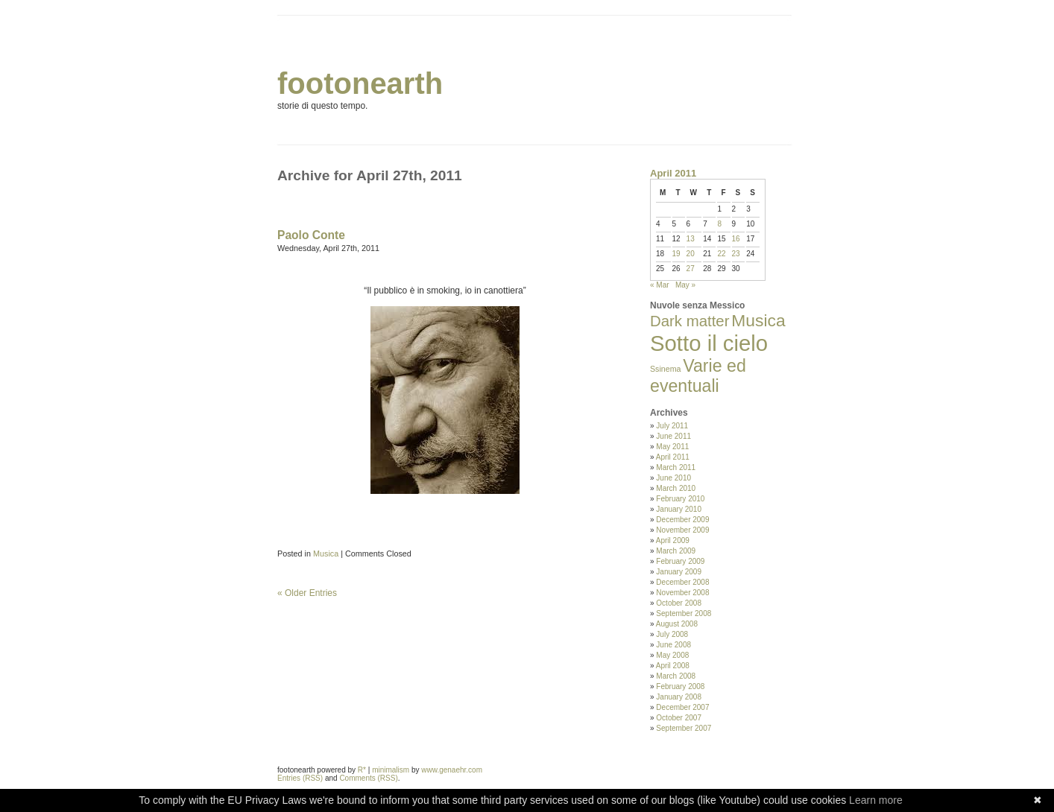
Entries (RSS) (300, 778)
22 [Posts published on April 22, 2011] (721, 254)
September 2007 (683, 728)
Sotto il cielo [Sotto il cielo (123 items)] (709, 343)
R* (362, 770)
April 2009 (672, 540)
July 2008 (672, 634)
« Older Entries (307, 593)
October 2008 (678, 603)
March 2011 (675, 467)
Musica (325, 553)
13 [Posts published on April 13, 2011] (691, 239)
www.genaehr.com (451, 770)
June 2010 (673, 478)
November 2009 (682, 530)
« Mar (659, 285)
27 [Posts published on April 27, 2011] (691, 268)
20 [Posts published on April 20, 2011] (691, 254)
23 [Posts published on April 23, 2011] (736, 254)
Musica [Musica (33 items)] (758, 320)
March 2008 (675, 676)
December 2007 (682, 707)
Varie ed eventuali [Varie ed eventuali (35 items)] (698, 376)
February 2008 (680, 686)
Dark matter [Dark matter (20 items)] (690, 321)
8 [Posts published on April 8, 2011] (719, 224)
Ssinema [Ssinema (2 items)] (665, 368)
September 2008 (683, 613)
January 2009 (678, 572)
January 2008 (678, 697)
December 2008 (682, 582)
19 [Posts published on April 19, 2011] (676, 254)
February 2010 (680, 499)
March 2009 (675, 551)
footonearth (360, 83)
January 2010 (678, 509)
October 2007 (678, 718)
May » (685, 285)
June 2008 (673, 645)
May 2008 (672, 655)
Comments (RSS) (368, 778)
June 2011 (673, 436)
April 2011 (672, 457)
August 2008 (677, 624)
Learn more (876, 800)
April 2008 (672, 666)
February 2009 (680, 561)
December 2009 (682, 520)
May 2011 (672, 447)
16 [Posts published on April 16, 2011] (736, 239)
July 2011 (672, 426)
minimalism (390, 770)
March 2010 (675, 488)
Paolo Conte (311, 235)
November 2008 (682, 593)
